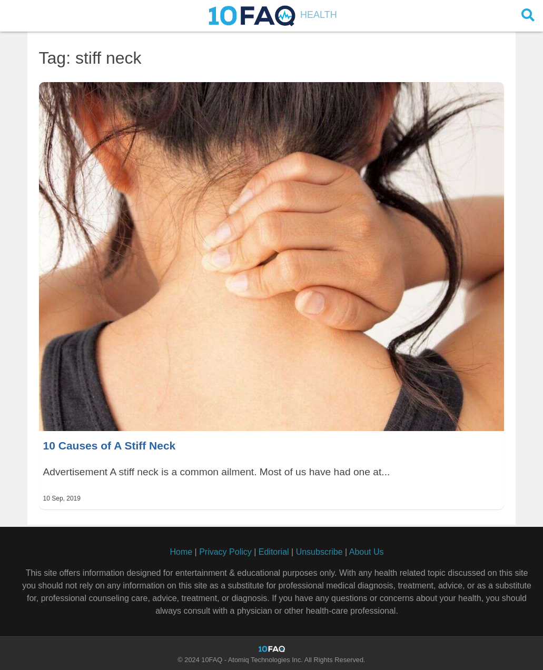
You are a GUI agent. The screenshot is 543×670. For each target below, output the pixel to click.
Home (181, 551)
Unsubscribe (319, 551)
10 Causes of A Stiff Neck (109, 445)
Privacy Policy (225, 551)
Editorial (274, 551)
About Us (366, 551)
